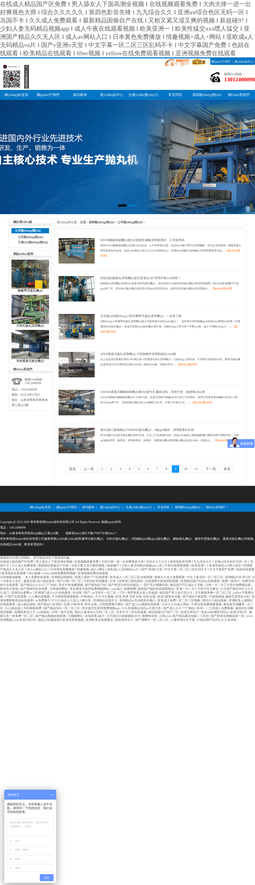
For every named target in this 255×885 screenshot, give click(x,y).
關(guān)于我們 (221, 61)
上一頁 (88, 469)
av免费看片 (42, 600)
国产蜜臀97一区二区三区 (152, 619)
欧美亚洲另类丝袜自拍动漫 (136, 596)
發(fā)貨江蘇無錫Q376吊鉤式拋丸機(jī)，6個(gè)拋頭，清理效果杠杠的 (147, 430)
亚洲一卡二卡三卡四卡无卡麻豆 (197, 588)
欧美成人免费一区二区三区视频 (179, 600)
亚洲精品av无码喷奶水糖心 (138, 600)
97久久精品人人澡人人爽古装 (72, 600)
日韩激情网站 (59, 588)
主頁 (83, 222)
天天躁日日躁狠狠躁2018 (124, 616)
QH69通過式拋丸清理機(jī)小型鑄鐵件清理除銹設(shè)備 (138, 354)
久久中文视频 (104, 596)
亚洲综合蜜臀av (22, 592)
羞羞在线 (29, 581)
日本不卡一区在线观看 (131, 612)
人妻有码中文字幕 (183, 619)
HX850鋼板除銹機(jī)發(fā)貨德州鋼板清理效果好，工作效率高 (142, 240)
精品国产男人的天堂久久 (176, 592)
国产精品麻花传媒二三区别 (191, 616)
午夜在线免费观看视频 (206, 604)
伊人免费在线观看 (37, 577)
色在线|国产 (82, 592)
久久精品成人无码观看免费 (23, 608)
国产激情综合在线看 (34, 588)
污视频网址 (76, 616)
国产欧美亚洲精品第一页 (228, 616)
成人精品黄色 (46, 581)
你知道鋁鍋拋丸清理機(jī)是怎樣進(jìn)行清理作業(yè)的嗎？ (140, 278)
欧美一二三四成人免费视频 (215, 608)
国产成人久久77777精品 (179, 608)
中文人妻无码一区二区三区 (205, 577)
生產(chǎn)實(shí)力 (143, 95)
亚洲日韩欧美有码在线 (81, 604)
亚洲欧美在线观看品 (100, 619)
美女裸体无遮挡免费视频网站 (90, 588)
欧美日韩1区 (239, 612)
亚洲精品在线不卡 (105, 600)
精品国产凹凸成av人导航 (187, 585)
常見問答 (175, 95)
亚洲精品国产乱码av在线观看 (200, 581)
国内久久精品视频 (214, 600)
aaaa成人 (117, 588)
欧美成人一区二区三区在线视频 (131, 577)
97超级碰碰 (216, 596)
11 (196, 469)
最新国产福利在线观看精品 (156, 588)
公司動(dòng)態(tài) (30, 237)
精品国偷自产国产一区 (164, 612)
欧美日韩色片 (190, 612)
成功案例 (80, 95)
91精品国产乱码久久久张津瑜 (217, 619)
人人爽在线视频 (40, 596)
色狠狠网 (130, 588)
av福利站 (44, 612)
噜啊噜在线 (150, 616)
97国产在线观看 (16, 596)
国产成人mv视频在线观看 (143, 604)
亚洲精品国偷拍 (62, 577)
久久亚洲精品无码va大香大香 (142, 608)
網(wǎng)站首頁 (16, 95)
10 (185, 469)
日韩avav (165, 616)
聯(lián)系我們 (232, 68)
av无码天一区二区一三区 (109, 592)
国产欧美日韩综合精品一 (125, 585)
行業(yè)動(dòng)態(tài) (33, 242)
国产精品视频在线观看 (51, 616)
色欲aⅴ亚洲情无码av (215, 612)
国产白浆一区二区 (69, 581)
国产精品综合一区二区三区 (62, 608)
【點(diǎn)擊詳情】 (222, 288)
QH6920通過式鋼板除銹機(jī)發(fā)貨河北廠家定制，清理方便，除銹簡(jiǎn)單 (152, 392)
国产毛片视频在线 (156, 585)
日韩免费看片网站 (111, 604)
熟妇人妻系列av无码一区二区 (95, 612)
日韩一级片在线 (63, 612)
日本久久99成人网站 (176, 604)
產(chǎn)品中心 (243, 61)
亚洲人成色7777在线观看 (92, 577)
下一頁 (211, 469)
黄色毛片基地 (9, 588)
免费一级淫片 (231, 581)
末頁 (226, 469)
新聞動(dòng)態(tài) (207, 95)
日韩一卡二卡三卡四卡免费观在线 (228, 585)
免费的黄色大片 (25, 612)
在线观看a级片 (95, 616)
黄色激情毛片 (124, 619)
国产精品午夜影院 (195, 596)
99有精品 (87, 596)
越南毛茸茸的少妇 (237, 596)
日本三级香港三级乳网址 (127, 581)
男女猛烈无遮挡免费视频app (101, 608)
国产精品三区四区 (50, 604)
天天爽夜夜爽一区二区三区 (213, 592)
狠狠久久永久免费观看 (170, 577)
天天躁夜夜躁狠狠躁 (66, 596)
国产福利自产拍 (96, 585)
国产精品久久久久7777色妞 (38, 585)
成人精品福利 (26, 604)
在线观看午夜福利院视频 (162, 581)
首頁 (72, 469)
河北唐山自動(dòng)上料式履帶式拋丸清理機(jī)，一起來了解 (141, 316)
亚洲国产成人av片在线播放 (52, 592)
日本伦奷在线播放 (95, 581)
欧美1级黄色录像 (169, 596)
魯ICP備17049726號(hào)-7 (99, 533)
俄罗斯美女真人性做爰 (142, 592)
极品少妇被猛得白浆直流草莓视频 (61, 619)
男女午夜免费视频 (71, 585)
